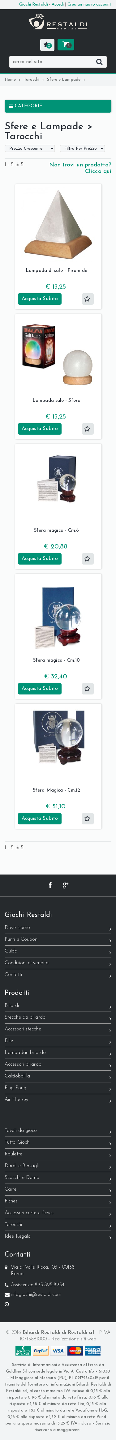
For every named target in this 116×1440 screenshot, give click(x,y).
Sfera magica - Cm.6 (56, 530)
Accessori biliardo (58, 1065)
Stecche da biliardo (58, 1018)
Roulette (58, 1155)
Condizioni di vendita (58, 964)
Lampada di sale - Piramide (56, 271)
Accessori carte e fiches (58, 1214)
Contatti (58, 975)
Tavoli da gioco (58, 1131)
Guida (58, 952)
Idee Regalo (58, 1237)
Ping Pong (58, 1089)
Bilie (58, 1042)
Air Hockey (58, 1100)
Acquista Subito (40, 298)
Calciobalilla (58, 1077)
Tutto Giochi (58, 1143)
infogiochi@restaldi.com (36, 1294)
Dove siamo (58, 928)
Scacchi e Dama (58, 1178)
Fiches (58, 1202)
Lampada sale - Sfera (56, 400)
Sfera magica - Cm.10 (56, 660)
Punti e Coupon (58, 940)
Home (13, 80)
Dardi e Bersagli (58, 1167)
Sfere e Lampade (66, 80)
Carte (58, 1190)
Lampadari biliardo (58, 1053)
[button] (47, 45)
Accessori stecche (58, 1030)
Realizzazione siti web (73, 1339)
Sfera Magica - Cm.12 (56, 790)
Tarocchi (34, 80)
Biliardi (58, 1006)
